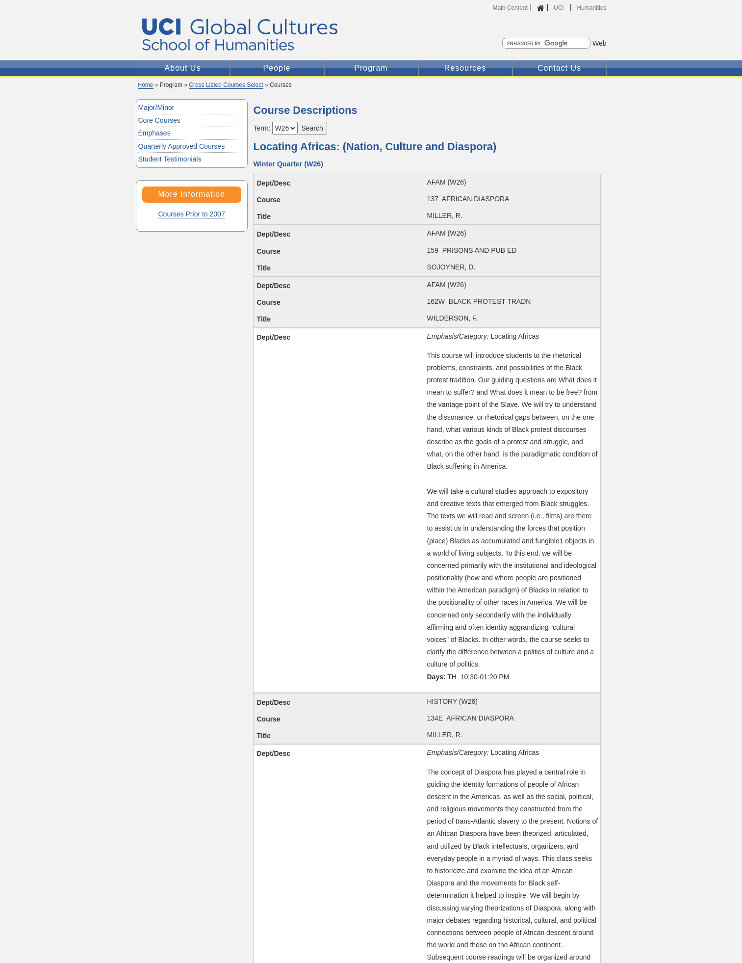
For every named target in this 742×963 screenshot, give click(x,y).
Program (370, 68)
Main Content (510, 7)
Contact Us (559, 68)
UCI (559, 7)
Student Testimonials (170, 159)
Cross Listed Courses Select (226, 84)
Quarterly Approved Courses (181, 146)
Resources (465, 68)
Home (146, 84)
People (277, 68)
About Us (183, 68)
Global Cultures (287, 35)
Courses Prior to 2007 (191, 214)
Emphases (154, 133)
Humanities (591, 7)
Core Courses (159, 120)
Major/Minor (156, 107)
